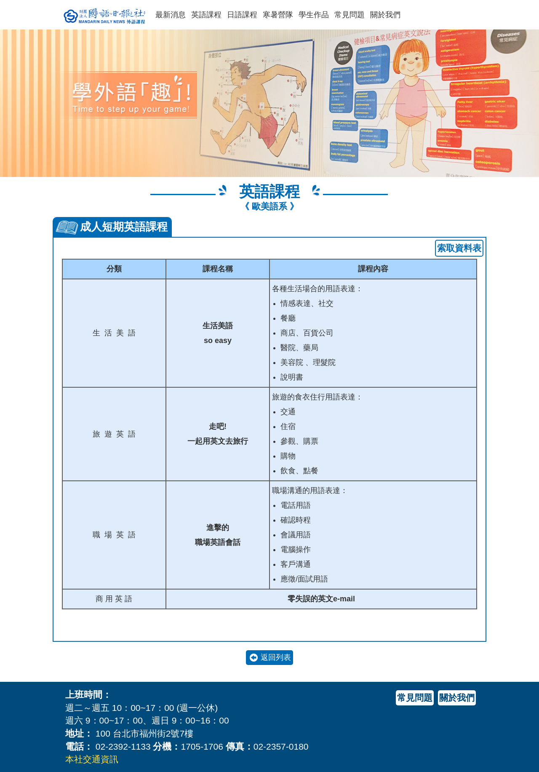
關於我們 (385, 15)
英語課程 (206, 15)
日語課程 (242, 15)
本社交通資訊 (91, 759)
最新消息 (170, 15)
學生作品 (314, 15)
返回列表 (276, 657)
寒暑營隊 (278, 15)
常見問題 (349, 15)
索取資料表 (459, 248)
